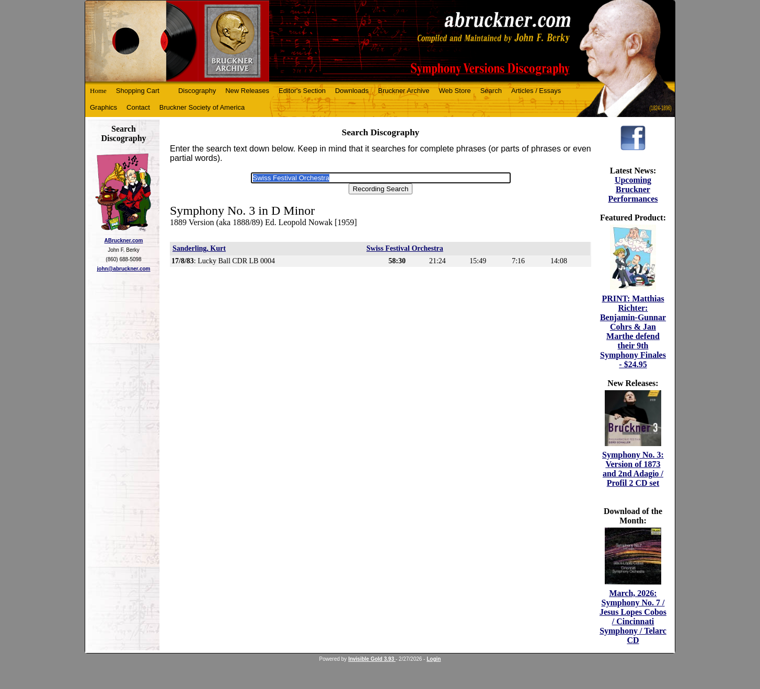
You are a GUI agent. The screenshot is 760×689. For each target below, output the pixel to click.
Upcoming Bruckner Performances (633, 189)
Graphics (103, 107)
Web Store (455, 91)
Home (98, 91)
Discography (197, 91)
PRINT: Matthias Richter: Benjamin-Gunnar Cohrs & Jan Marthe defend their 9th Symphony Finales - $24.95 (633, 331)
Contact (138, 107)
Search (491, 91)
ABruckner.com (124, 240)
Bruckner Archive (403, 91)
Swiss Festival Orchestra (404, 248)
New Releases (247, 91)
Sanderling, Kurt (199, 248)
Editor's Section (302, 91)
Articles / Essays (536, 91)
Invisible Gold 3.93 (372, 659)
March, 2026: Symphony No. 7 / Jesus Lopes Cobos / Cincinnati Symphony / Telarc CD (633, 617)
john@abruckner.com (124, 269)
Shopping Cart (137, 91)
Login (434, 659)
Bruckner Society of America (202, 107)
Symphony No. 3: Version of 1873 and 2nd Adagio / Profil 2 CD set (633, 468)
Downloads (352, 91)
